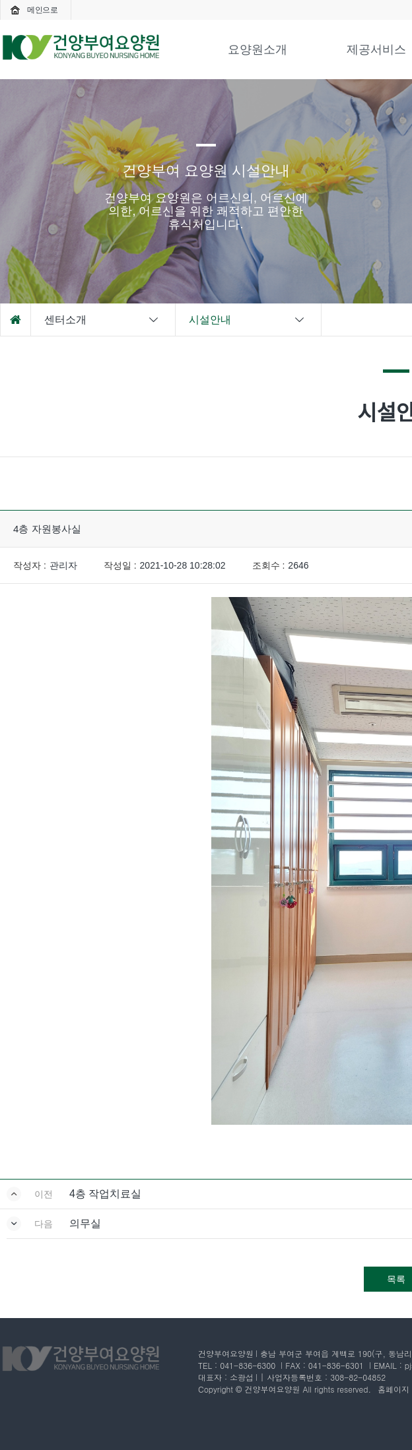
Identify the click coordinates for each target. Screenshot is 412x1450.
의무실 (85, 1223)
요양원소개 (257, 49)
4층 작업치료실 (105, 1193)
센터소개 (102, 319)
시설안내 (247, 319)
